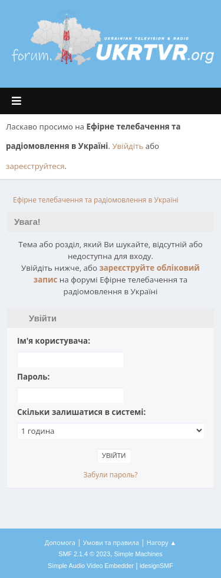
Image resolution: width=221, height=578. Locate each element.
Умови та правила (111, 542)
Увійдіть (127, 146)
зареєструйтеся (35, 166)
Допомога (60, 542)
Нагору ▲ (162, 542)
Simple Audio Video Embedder (91, 565)
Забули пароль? (110, 475)
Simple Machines (138, 553)
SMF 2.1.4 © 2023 (84, 553)
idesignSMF (156, 565)
